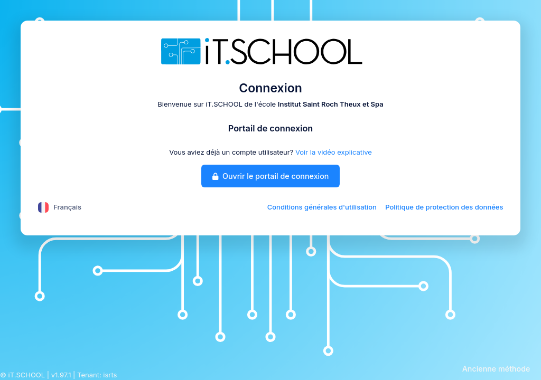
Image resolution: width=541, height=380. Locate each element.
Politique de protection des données (444, 207)
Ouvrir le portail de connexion (270, 176)
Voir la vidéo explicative (333, 152)
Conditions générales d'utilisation (322, 207)
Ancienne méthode (496, 368)
